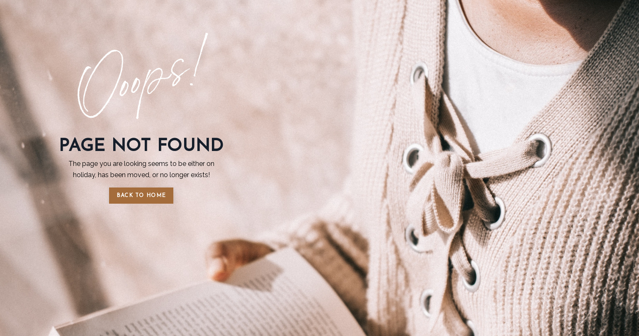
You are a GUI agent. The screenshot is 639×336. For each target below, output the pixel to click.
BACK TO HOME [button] (141, 195)
